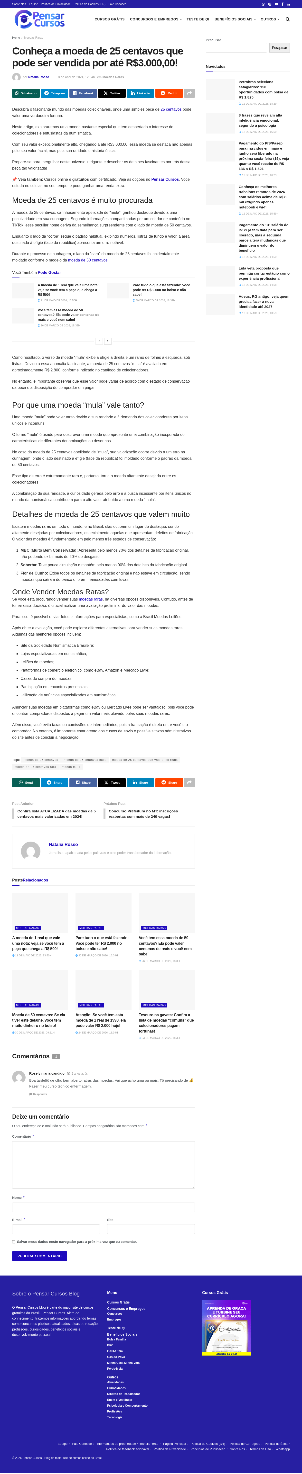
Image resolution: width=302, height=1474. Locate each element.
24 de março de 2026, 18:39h (97, 1033)
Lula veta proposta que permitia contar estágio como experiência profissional (264, 273)
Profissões (114, 1412)
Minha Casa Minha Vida (123, 1363)
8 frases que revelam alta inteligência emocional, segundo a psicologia (260, 120)
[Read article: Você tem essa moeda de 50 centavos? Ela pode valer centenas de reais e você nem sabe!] (23, 316)
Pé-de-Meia (115, 1369)
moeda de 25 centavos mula (85, 760)
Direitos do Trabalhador (123, 1394)
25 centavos (170, 110)
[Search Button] (288, 19)
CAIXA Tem (115, 1352)
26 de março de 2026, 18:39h (59, 325)
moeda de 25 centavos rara (35, 767)
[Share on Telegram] (54, 93)
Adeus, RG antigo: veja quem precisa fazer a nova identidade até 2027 (264, 301)
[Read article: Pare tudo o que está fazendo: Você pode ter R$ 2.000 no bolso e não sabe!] (118, 291)
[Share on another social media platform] (189, 93)
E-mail (19, 1220)
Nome (18, 1198)
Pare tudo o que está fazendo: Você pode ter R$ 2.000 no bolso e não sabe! (161, 290)
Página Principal (174, 1444)
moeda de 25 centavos (41, 760)
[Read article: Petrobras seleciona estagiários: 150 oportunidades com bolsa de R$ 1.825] (220, 89)
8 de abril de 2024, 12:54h (76, 77)
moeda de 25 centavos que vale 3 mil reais (145, 760)
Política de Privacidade (56, 4)
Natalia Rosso (38, 77)
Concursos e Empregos (154, 19)
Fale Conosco (117, 4)
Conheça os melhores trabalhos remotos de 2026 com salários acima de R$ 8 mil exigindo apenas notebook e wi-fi (262, 197)
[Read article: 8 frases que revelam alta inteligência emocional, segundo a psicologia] (220, 123)
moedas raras (91, 599)
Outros (268, 19)
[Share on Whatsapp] (26, 93)
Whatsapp (282, 1450)
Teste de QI (198, 19)
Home (16, 37)
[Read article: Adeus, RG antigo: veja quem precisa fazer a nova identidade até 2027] (220, 304)
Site (110, 1220)
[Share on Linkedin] (140, 93)
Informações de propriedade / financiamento (127, 1444)
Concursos (115, 1314)
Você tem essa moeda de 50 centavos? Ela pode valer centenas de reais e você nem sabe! (68, 315)
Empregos (114, 1320)
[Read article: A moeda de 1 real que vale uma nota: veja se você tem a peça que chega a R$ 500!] (23, 291)
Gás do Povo (116, 1357)
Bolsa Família (116, 1340)
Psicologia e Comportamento (127, 1406)
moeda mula (71, 767)
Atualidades (115, 1383)
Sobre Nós (19, 4)
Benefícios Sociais (234, 19)
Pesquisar (213, 40)
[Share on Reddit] (169, 93)
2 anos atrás (80, 1074)
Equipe (33, 4)
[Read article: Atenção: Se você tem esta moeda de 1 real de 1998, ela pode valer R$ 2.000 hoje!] (104, 990)
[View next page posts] (108, 341)
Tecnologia (114, 1418)
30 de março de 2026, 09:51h (33, 1033)
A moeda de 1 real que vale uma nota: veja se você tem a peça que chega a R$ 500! (68, 290)
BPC (110, 1346)
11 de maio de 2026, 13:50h (57, 300)
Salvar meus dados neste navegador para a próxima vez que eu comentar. (77, 1242)
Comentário (23, 1137)
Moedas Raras (33, 37)
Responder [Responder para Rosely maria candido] (40, 1094)
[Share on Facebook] (83, 93)
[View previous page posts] (99, 341)
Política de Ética (276, 1444)
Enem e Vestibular (119, 1400)
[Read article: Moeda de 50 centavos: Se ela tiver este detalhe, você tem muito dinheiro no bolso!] (40, 990)
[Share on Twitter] (112, 93)
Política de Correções (245, 1444)
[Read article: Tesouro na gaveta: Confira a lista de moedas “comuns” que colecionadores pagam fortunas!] (167, 990)
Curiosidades (116, 1389)
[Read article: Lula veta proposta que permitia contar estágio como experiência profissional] (220, 276)
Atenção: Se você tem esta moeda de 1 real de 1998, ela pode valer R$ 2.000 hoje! (101, 1021)
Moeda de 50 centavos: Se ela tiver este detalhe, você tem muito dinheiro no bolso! (38, 1021)
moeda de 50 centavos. (88, 260)
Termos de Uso (260, 1450)
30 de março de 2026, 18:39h (154, 300)
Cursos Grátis (110, 19)
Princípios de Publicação (208, 1450)
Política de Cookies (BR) (89, 4)
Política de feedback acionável (127, 1450)
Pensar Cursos (32, 1458)
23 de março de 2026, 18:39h (160, 1038)
